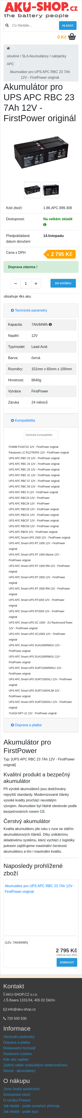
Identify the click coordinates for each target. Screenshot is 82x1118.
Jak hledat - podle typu (20, 1111)
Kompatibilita (23, 420)
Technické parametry (29, 310)
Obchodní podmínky (19, 1037)
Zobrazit (67, 962)
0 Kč (61, 37)
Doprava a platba (26, 725)
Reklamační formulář (19, 1048)
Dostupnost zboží (16, 1094)
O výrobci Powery (17, 1100)
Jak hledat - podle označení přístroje (31, 1106)
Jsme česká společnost (21, 1089)
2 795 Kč (61, 254)
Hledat (67, 25)
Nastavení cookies (17, 1054)
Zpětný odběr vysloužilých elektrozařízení (35, 1065)
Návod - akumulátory (19, 1071)
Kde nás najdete (16, 1059)
